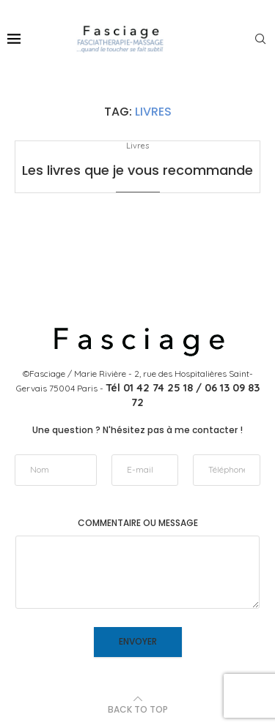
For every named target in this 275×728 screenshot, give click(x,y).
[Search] (260, 39)
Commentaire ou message (138, 523)
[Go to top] (138, 709)
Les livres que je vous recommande (137, 170)
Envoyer (138, 641)
